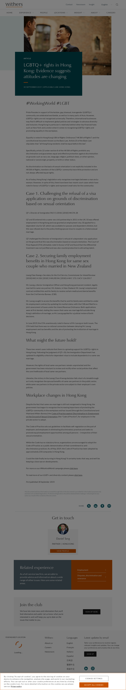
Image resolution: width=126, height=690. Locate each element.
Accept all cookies (93, 685)
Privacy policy (16, 686)
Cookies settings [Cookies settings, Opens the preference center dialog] (93, 679)
